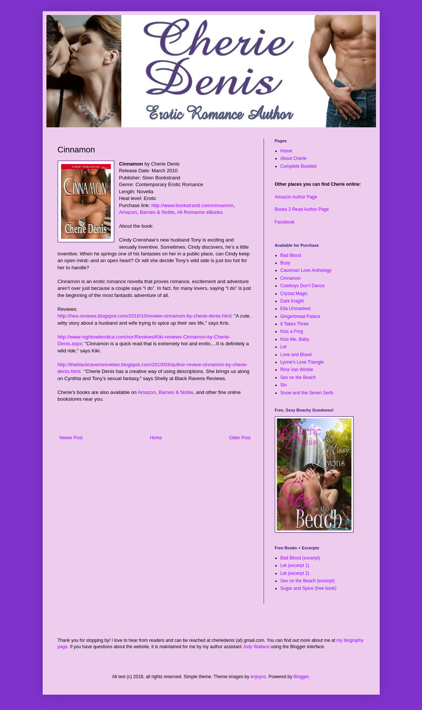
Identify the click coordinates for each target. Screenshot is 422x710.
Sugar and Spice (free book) (308, 588)
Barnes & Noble (157, 212)
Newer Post (71, 437)
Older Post (240, 437)
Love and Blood (296, 354)
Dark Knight (292, 301)
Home (156, 437)
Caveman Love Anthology (306, 270)
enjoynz (258, 676)
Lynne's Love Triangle (302, 362)
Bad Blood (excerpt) (300, 558)
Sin (283, 385)
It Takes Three (294, 324)
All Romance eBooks (199, 212)
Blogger (301, 676)
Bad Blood (290, 255)
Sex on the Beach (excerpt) (307, 580)
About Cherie (293, 158)
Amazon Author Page (296, 197)
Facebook (285, 222)
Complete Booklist (298, 166)
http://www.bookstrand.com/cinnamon (192, 205)
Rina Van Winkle (296, 369)
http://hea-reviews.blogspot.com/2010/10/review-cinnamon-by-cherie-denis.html (144, 316)
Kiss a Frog (291, 331)
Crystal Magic (294, 293)
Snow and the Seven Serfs (307, 392)
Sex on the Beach (298, 377)
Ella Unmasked (295, 308)
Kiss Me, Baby (294, 339)
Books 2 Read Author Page (302, 209)
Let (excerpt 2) (294, 573)
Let (283, 346)
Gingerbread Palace (300, 316)
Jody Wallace (256, 646)
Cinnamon (290, 278)
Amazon (128, 212)
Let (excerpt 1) (294, 565)
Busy (285, 263)
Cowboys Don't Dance (302, 285)
